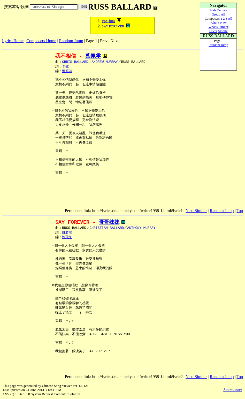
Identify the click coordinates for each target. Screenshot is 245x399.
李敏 (65, 67)
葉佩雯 (93, 55)
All (223, 14)
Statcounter (232, 390)
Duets (213, 31)
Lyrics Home (13, 41)
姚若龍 (67, 233)
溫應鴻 (67, 72)
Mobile (223, 31)
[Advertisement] (96, 45)
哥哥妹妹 (109, 222)
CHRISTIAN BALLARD (107, 228)
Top (239, 210)
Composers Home (41, 41)
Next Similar (196, 210)
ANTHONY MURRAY (141, 228)
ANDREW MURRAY (104, 62)
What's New (218, 23)
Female (222, 10)
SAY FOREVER (113, 26)
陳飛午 (67, 238)
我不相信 (108, 21)
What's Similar (218, 27)
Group (216, 14)
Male (213, 10)
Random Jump (71, 41)
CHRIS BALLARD (75, 62)
